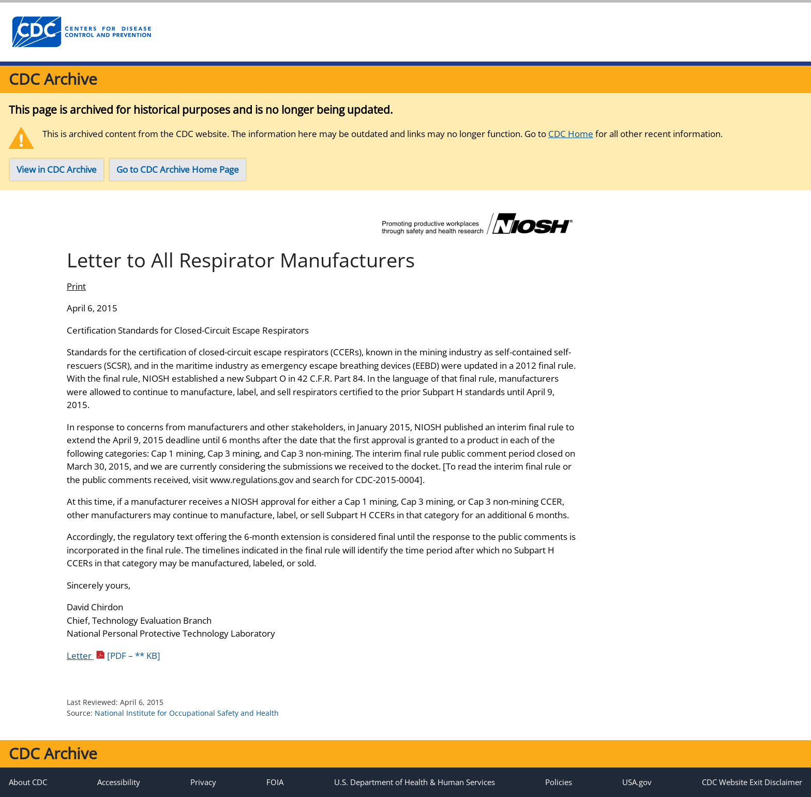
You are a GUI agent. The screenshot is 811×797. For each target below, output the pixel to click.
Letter (113, 655)
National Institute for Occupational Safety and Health (187, 713)
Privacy (203, 782)
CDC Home (570, 134)
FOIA (274, 782)
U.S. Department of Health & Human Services (414, 782)
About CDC (28, 782)
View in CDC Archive (57, 169)
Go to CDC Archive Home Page (177, 169)
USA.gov (637, 782)
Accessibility (118, 782)
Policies (558, 782)
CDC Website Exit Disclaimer (752, 782)
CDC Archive (53, 78)
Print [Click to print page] (76, 286)
